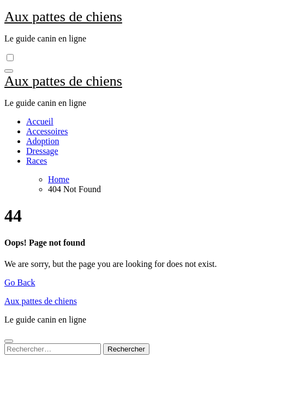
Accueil (39, 121)
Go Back (19, 282)
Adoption (42, 141)
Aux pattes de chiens (63, 17)
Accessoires (47, 131)
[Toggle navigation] (8, 71)
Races (36, 160)
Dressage (42, 151)
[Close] (8, 341)
